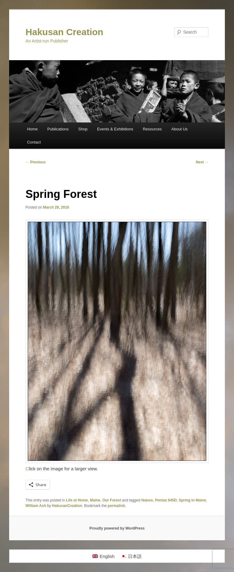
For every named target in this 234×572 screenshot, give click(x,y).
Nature (147, 500)
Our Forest (111, 500)
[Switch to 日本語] (131, 556)
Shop (82, 129)
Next (202, 162)
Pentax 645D (166, 500)
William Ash (36, 506)
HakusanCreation (67, 506)
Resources (152, 129)
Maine (95, 500)
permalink (116, 506)
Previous (36, 162)
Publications (58, 129)
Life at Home (77, 500)
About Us (179, 129)
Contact (34, 142)
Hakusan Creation (64, 32)
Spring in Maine (192, 500)
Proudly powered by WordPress (116, 528)
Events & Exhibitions (115, 129)
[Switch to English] (103, 556)
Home (32, 129)
